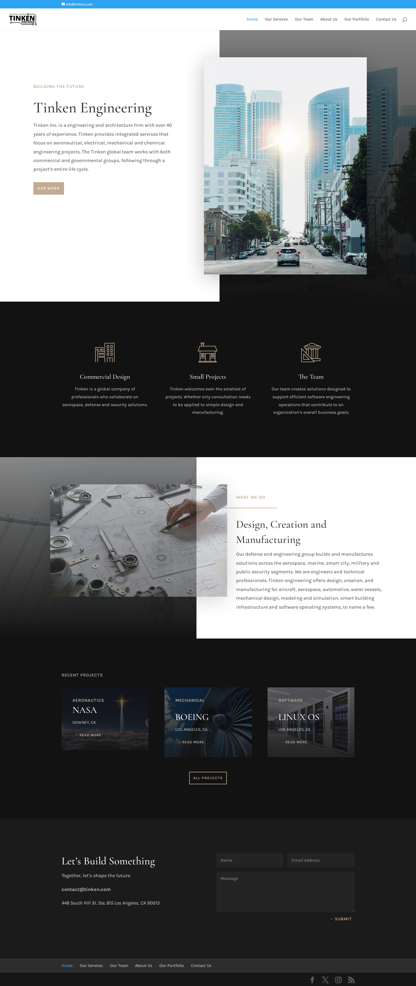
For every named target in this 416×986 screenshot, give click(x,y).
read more (90, 735)
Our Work (48, 188)
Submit (343, 919)
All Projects (208, 778)
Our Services (276, 19)
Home (252, 19)
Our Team (304, 19)
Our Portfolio (356, 19)
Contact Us (386, 19)
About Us (328, 19)
